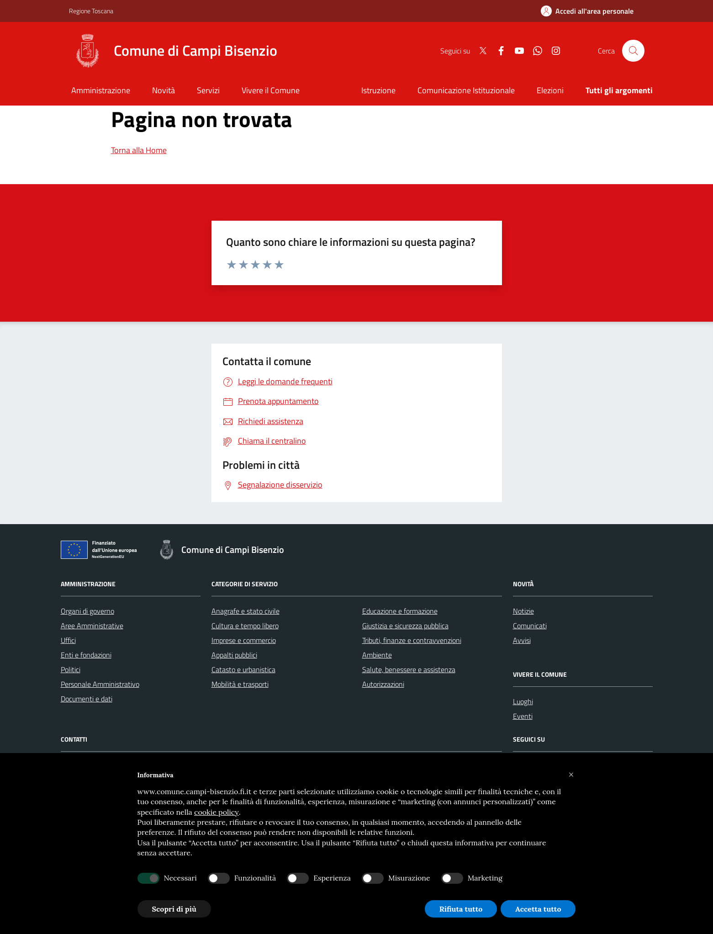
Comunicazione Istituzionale (466, 90)
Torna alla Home (139, 150)
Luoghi (523, 701)
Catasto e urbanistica (243, 669)
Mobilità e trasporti (240, 684)
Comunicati (530, 625)
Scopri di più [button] (174, 908)
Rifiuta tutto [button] (461, 908)
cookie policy (216, 812)
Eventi (523, 716)
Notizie (523, 610)
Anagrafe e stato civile (245, 610)
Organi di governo (87, 610)
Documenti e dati (86, 698)
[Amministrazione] (101, 91)
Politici (70, 669)
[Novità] (163, 91)
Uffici (68, 640)
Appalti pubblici (234, 654)
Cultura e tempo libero (245, 625)
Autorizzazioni (383, 684)
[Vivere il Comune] (271, 91)
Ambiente (377, 654)
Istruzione (378, 90)
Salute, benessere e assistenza (408, 669)
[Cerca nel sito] (633, 51)
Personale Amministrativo (100, 684)
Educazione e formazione (400, 610)
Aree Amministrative (92, 625)
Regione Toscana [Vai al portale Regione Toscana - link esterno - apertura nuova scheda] (91, 11)
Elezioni (550, 90)
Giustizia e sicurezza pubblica (405, 625)
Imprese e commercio (243, 640)
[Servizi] (208, 91)
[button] (571, 775)
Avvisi (522, 640)
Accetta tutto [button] (538, 908)
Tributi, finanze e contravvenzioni (411, 640)
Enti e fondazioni (86, 654)
